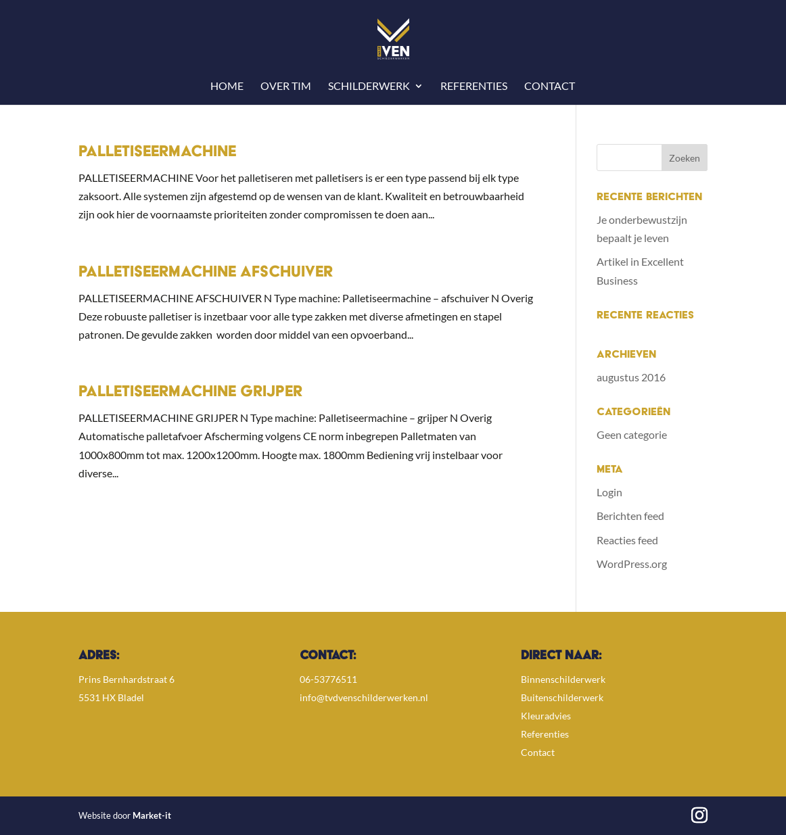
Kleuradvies (546, 715)
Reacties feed (627, 539)
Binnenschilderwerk (563, 679)
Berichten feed (630, 515)
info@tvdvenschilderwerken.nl (364, 697)
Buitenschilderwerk (562, 697)
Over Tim (285, 86)
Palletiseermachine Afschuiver (205, 273)
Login (609, 491)
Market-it (152, 815)
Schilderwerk (369, 86)
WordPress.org (632, 563)
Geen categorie (632, 434)
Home (227, 86)
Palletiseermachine (157, 153)
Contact (549, 86)
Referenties (473, 86)
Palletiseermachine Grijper (190, 393)
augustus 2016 (631, 377)
